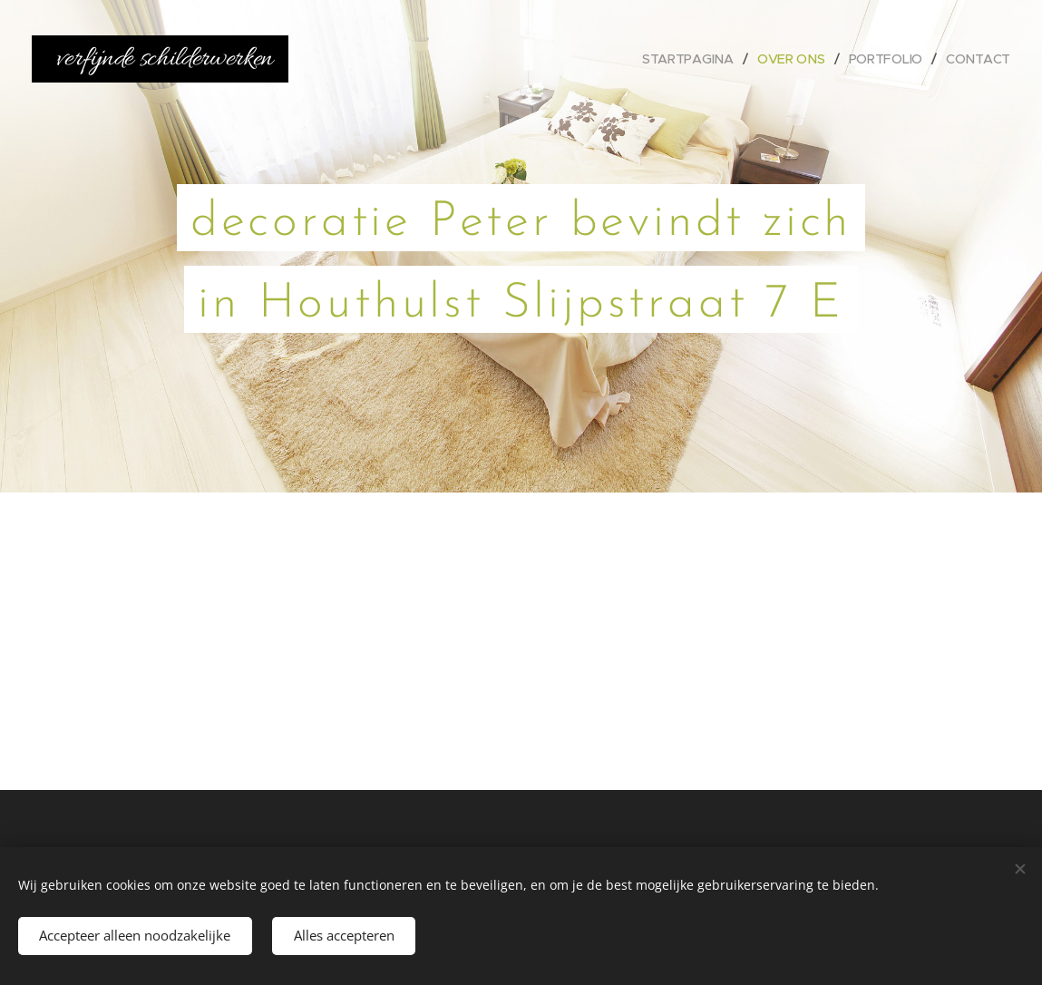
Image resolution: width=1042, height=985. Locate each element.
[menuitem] (689, 59)
